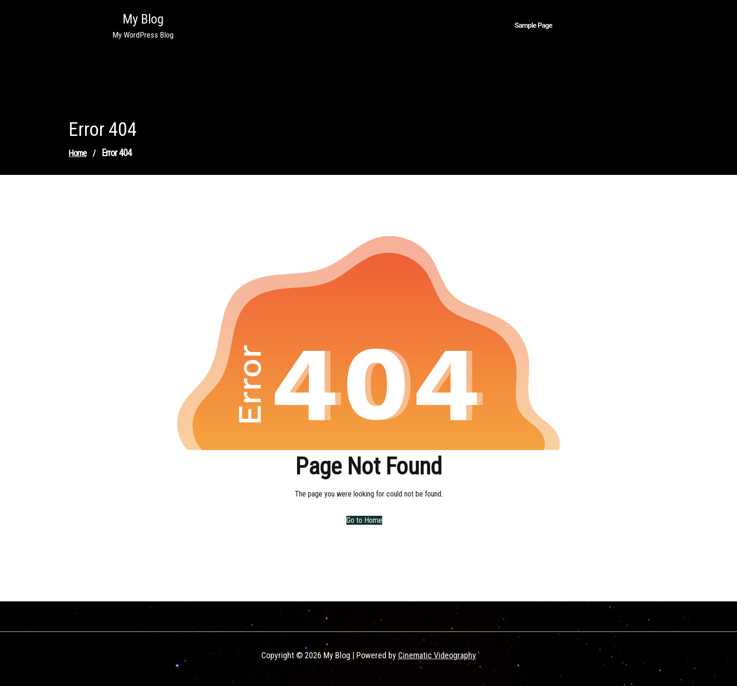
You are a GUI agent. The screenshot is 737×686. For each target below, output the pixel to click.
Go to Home (363, 520)
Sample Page (533, 25)
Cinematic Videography (437, 655)
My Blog (143, 19)
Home (77, 153)
